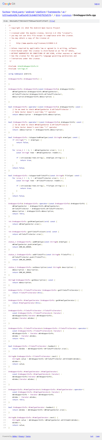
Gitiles (14, 436)
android (30, 11)
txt (91, 436)
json (98, 436)
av (63, 11)
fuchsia (6, 11)
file (52, 21)
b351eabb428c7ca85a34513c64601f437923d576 (26, 15)
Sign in (97, 4)
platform (41, 11)
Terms (28, 436)
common (66, 15)
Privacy (21, 436)
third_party (18, 11)
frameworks (54, 11)
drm (58, 15)
